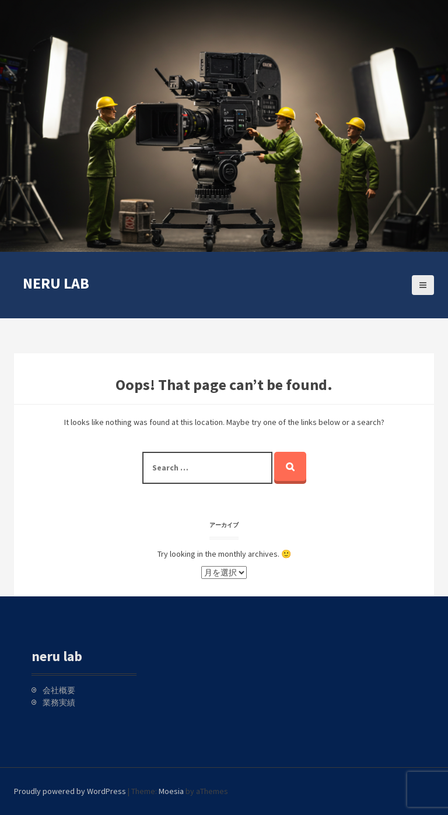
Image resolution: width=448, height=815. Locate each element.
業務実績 (59, 702)
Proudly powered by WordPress (70, 791)
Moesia (171, 791)
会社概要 (59, 690)
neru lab (56, 283)
